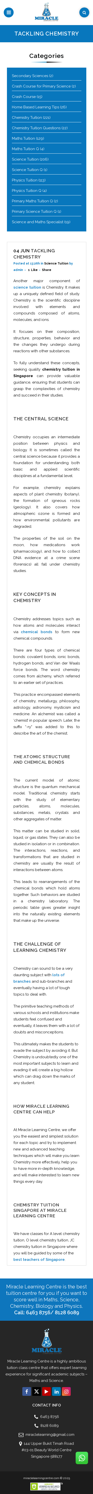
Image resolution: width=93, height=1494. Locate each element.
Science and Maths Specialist (37, 222)
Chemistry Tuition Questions (36, 128)
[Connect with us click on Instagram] (66, 1391)
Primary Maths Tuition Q (32, 201)
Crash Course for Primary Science (41, 86)
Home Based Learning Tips (35, 107)
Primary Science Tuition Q (34, 211)
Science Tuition (25, 159)
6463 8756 (49, 1416)
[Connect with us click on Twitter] (36, 1391)
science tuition (27, 287)
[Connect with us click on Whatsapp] (82, 1458)
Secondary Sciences (30, 76)
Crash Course (24, 96)
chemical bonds (36, 632)
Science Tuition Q (27, 170)
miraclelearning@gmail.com (49, 1434)
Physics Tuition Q (26, 190)
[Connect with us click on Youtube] (46, 1391)
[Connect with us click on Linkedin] (56, 1391)
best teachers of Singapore (39, 1259)
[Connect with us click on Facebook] (26, 1391)
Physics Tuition (24, 180)
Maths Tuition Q (25, 149)
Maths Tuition (23, 138)
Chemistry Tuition (27, 117)
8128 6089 (49, 1425)
